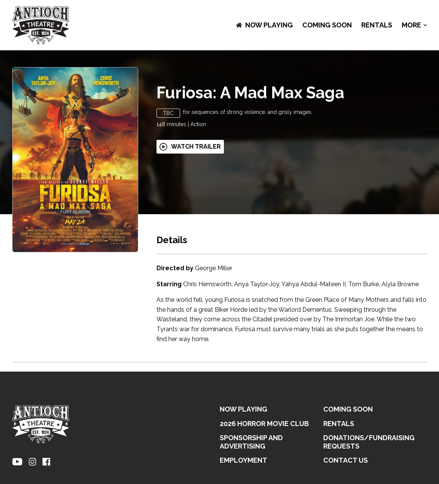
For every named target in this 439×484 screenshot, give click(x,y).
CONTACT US (345, 460)
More (414, 25)
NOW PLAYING (264, 25)
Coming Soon (327, 25)
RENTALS (376, 25)
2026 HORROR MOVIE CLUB (264, 424)
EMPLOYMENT (243, 460)
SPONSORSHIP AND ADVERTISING (251, 442)
